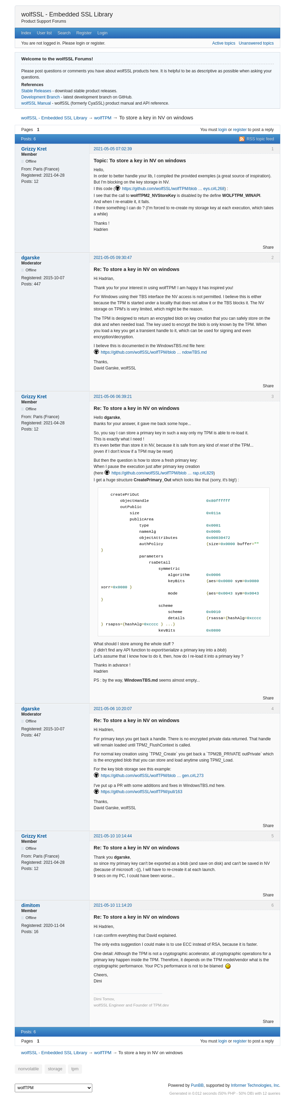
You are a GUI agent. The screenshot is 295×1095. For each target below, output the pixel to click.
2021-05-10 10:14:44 (113, 836)
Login (102, 33)
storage (51, 1069)
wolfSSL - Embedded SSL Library (67, 14)
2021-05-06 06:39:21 (113, 396)
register (240, 129)
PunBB (197, 1084)
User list (44, 33)
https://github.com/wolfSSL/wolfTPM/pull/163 (141, 791)
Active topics (223, 43)
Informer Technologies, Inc (255, 1084)
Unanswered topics (256, 43)
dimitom (30, 905)
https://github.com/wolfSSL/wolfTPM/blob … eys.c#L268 (173, 188)
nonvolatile (27, 1069)
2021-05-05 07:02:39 (113, 148)
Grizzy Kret (34, 149)
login (223, 129)
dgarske (30, 257)
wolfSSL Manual (36, 103)
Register (84, 33)
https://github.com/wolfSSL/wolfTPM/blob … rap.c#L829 (162, 473)
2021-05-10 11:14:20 (113, 905)
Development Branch (40, 97)
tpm (70, 1069)
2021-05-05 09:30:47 (113, 257)
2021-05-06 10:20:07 (113, 708)
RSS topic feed (260, 139)
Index (26, 33)
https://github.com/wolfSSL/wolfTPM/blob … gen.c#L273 (152, 775)
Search (64, 33)
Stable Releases (36, 91)
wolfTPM (102, 117)
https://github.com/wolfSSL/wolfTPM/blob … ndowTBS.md (154, 352)
